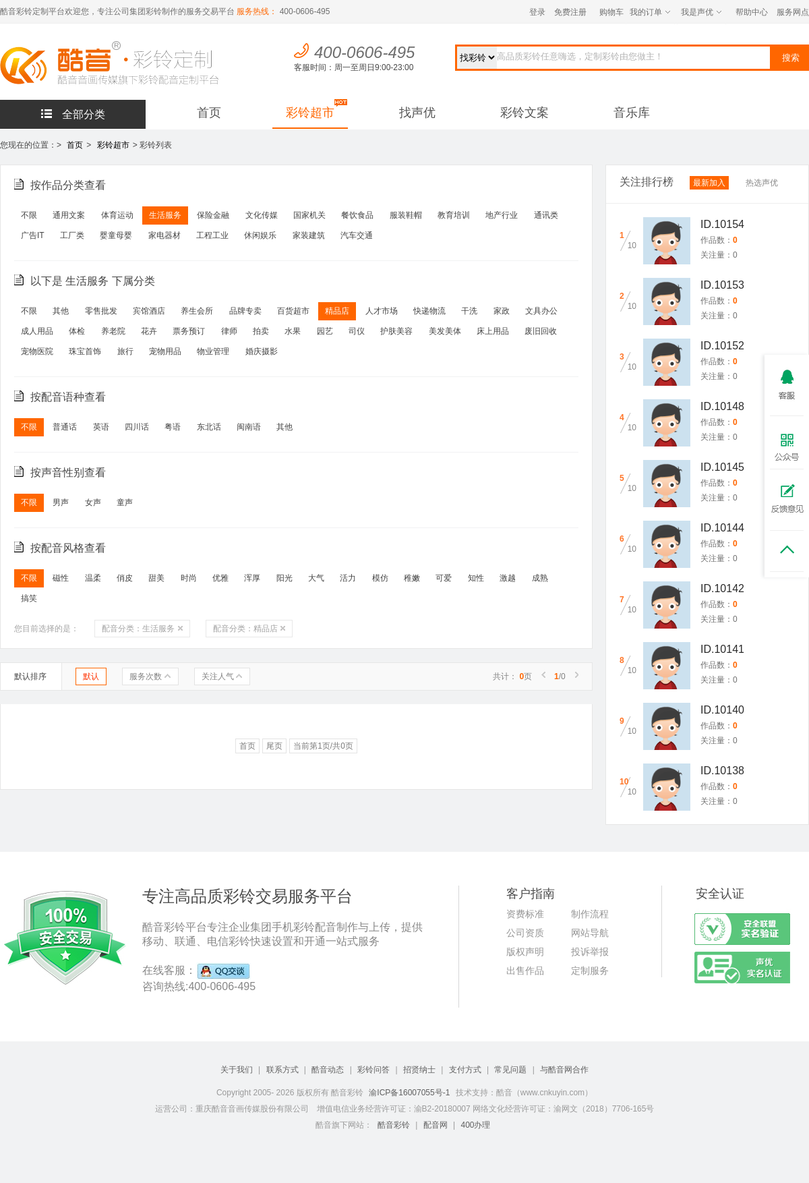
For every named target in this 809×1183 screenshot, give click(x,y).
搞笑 (29, 598)
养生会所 (197, 311)
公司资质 (525, 932)
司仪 (357, 331)
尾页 (274, 746)
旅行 (125, 351)
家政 (501, 311)
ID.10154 (722, 224)
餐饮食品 (357, 215)
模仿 (380, 578)
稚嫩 (412, 578)
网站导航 (590, 932)
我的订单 (650, 12)
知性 (476, 578)
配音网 (435, 1125)
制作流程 (590, 913)
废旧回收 (541, 331)
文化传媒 (261, 215)
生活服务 (165, 215)
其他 (61, 311)
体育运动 (117, 215)
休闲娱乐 (260, 235)
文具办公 (541, 311)
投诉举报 (590, 951)
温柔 (93, 578)
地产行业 (501, 215)
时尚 (189, 578)
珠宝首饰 (85, 351)
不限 (29, 215)
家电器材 (164, 235)
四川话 (137, 427)
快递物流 (429, 311)
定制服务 (590, 970)
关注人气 (222, 676)
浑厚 (252, 578)
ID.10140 (722, 710)
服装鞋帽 (406, 215)
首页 (209, 112)
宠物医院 (37, 351)
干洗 (469, 311)
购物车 (611, 12)
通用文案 (69, 215)
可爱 (444, 578)
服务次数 (150, 676)
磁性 (61, 578)
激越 (508, 578)
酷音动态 (327, 1069)
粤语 (172, 427)
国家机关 (309, 215)
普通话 (65, 427)
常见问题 (510, 1069)
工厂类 (72, 235)
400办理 (475, 1125)
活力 (348, 578)
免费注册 (570, 12)
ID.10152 (722, 345)
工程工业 (212, 235)
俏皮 (125, 578)
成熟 (540, 578)
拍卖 (261, 331)
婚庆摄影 (261, 351)
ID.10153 (722, 285)
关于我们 (236, 1069)
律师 (229, 331)
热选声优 (762, 182)
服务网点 (793, 12)
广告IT (32, 235)
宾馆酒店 (149, 311)
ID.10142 (722, 588)
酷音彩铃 (394, 1125)
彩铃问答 (373, 1069)
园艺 (325, 331)
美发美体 (445, 331)
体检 (77, 331)
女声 (93, 502)
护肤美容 (396, 331)
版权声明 (525, 951)
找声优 (417, 112)
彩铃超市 (310, 112)
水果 (292, 331)
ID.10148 (722, 406)
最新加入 (709, 182)
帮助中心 (752, 12)
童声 (125, 502)
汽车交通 (356, 235)
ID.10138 (722, 770)
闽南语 (249, 427)
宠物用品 (165, 351)
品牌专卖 (245, 311)
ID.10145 (722, 467)
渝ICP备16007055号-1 (409, 1092)
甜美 (156, 578)
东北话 (209, 427)
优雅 (220, 578)
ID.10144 (722, 527)
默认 (91, 676)
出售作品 (525, 970)
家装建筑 (309, 235)
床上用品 (493, 331)
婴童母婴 (116, 235)
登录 (537, 12)
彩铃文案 (524, 112)
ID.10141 (722, 649)
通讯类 (546, 215)
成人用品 (37, 331)
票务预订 (189, 331)
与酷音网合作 (564, 1069)
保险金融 (213, 215)
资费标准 (525, 913)
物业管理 (213, 351)
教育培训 (454, 215)
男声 (61, 502)
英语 (101, 427)
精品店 (337, 311)
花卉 (149, 331)
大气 (316, 578)
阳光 (284, 578)
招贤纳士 (419, 1069)
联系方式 (282, 1069)
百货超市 (293, 311)
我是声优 (701, 12)
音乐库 (631, 112)
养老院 (113, 331)
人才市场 (381, 311)
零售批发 (101, 311)
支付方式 (465, 1069)
